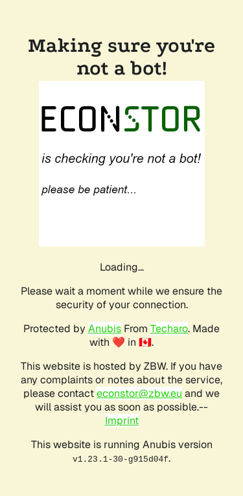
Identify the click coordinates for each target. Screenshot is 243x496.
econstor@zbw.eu (139, 393)
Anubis (104, 328)
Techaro (169, 328)
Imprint (122, 420)
